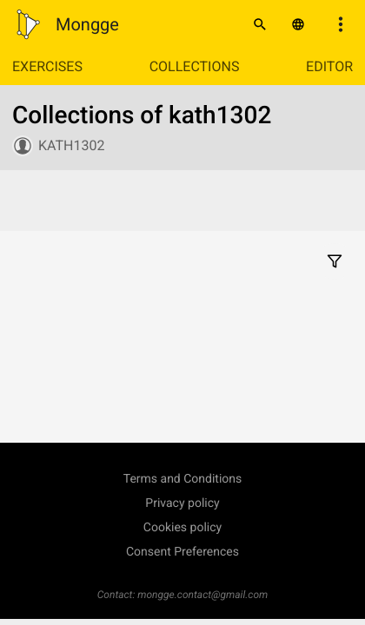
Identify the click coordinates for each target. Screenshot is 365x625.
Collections (194, 66)
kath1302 (71, 145)
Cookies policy (182, 528)
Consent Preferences (182, 552)
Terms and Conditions (182, 479)
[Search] (260, 24)
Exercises (47, 66)
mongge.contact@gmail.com (202, 595)
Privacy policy (182, 503)
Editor (329, 66)
